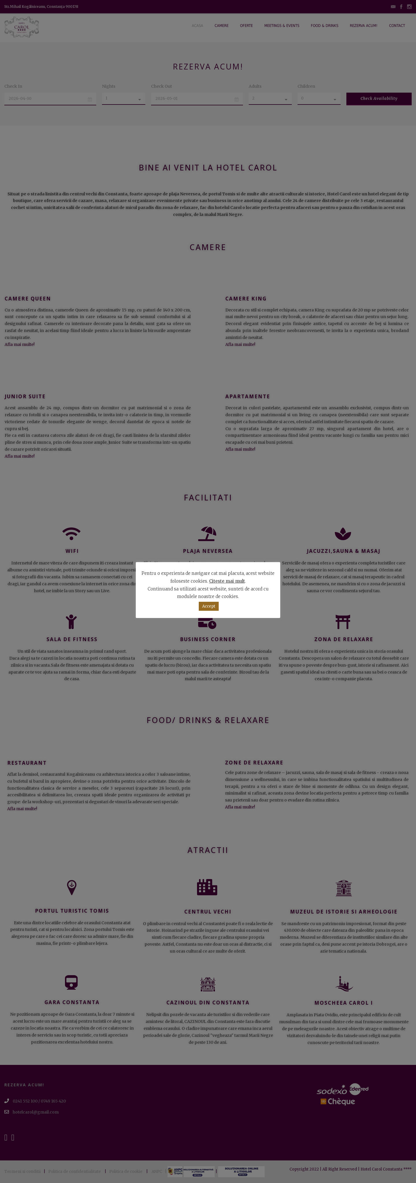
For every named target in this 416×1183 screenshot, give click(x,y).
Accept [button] (208, 606)
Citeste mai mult (227, 581)
